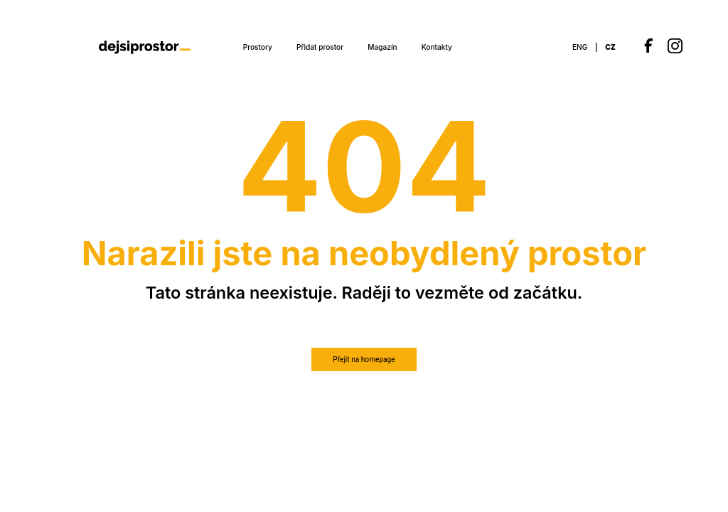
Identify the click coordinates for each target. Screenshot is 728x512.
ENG (579, 47)
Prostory (257, 47)
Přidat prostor (319, 47)
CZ (610, 47)
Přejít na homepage (364, 359)
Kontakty (437, 47)
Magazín (382, 47)
